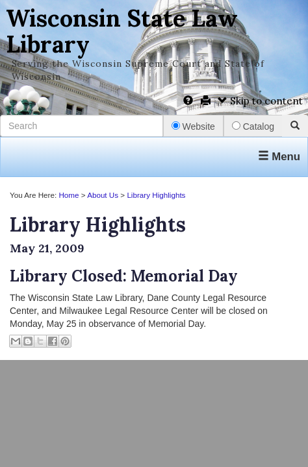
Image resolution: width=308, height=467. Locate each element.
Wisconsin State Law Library (122, 31)
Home (68, 195)
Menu (279, 156)
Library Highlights (156, 195)
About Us (102, 195)
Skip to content (260, 101)
